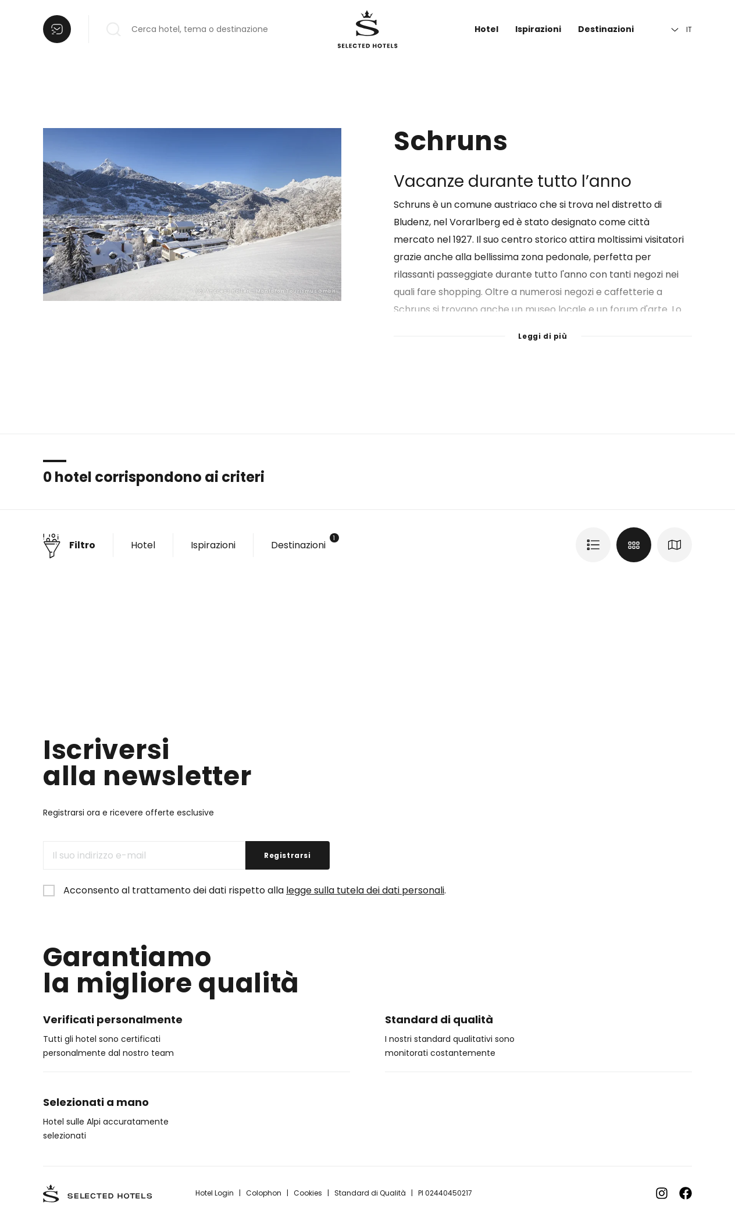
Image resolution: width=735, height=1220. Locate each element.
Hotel (486, 29)
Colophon (263, 1193)
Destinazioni (606, 29)
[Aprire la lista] (57, 29)
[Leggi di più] (543, 328)
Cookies (308, 1193)
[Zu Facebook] (685, 1193)
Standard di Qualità (370, 1193)
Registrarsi (287, 855)
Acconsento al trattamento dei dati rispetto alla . (254, 890)
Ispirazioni (538, 29)
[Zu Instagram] (661, 1193)
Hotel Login (214, 1193)
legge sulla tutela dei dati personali (365, 890)
